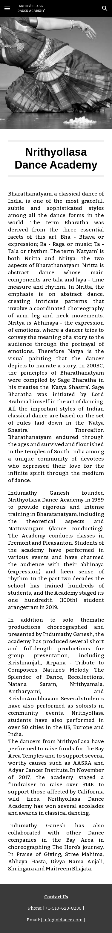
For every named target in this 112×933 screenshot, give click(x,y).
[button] (7, 8)
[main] (56, 158)
